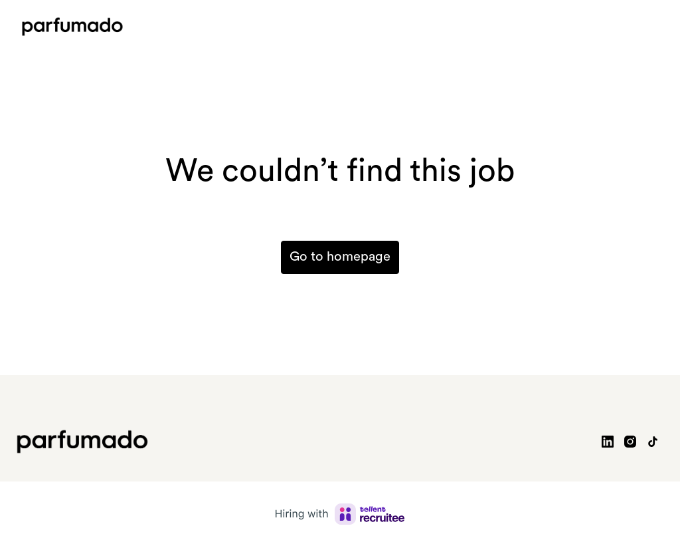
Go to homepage (340, 257)
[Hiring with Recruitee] (340, 514)
